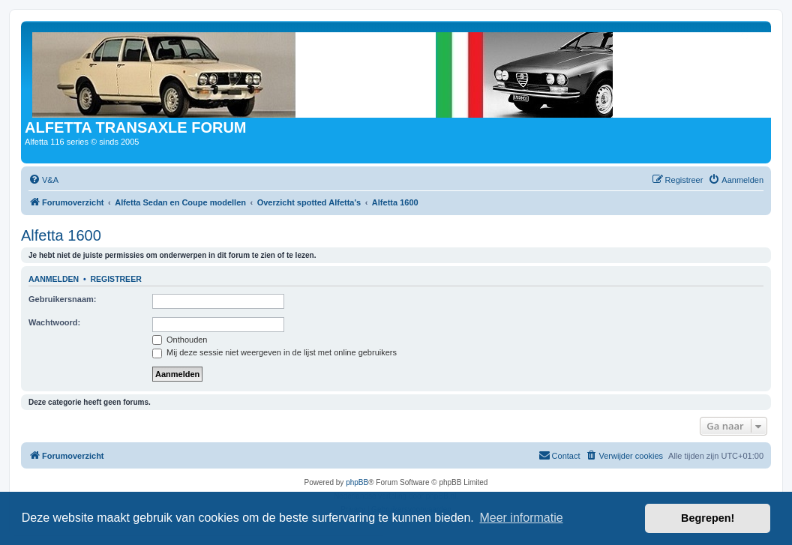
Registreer (115, 278)
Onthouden (180, 339)
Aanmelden (53, 278)
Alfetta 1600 (61, 235)
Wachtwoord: (54, 322)
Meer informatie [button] (520, 517)
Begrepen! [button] (707, 518)
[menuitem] (43, 180)
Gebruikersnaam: (62, 299)
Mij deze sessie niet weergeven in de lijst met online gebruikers (274, 352)
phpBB (357, 482)
